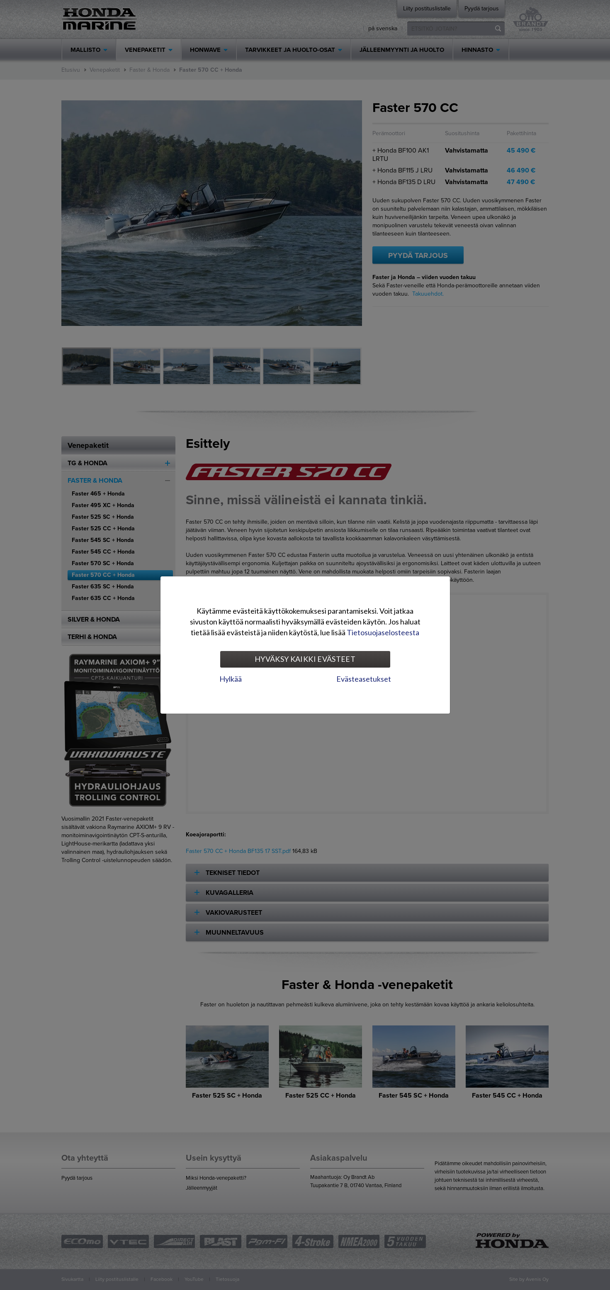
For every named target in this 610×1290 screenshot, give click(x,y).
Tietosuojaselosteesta (383, 632)
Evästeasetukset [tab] (363, 678)
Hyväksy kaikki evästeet (305, 658)
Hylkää (230, 678)
